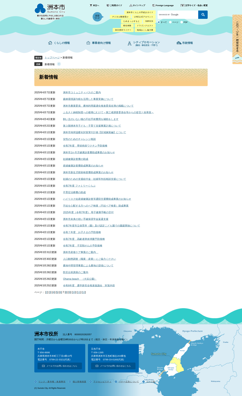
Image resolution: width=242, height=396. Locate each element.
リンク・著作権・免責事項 (52, 381)
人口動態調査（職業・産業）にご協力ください (89, 259)
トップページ (52, 57)
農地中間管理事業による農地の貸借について (88, 265)
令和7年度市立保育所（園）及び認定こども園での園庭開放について (101, 225)
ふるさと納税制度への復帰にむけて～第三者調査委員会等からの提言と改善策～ (108, 112)
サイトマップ (139, 5)
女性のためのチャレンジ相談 (79, 139)
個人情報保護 (79, 381)
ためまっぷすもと (131, 21)
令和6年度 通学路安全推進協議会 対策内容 (89, 285)
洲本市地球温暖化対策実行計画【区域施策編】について (94, 132)
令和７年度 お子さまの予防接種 (82, 232)
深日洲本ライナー (123, 30)
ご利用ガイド (116, 5)
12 (83, 292)
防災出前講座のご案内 (75, 272)
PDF (186, 22)
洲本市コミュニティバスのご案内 (82, 92)
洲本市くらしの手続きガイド (140, 12)
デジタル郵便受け (120, 17)
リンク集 (150, 381)
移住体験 (127, 26)
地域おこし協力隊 (145, 30)
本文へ (96, 5)
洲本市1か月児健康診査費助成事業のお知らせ (89, 152)
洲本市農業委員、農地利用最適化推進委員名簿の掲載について (98, 105)
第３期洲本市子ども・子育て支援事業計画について (92, 125)
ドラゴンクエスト (145, 26)
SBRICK (149, 21)
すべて (164, 22)
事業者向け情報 (101, 42)
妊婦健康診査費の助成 (75, 159)
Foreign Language (165, 5)
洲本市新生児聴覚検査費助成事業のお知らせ (88, 172)
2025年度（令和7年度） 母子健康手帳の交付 (88, 212)
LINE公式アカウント (143, 17)
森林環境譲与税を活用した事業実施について (88, 99)
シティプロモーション (146, 43)
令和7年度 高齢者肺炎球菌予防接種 (84, 239)
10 (73, 292)
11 (78, 292)
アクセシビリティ (102, 381)
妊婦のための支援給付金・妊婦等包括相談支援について (94, 179)
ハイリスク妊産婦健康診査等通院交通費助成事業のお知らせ (97, 199)
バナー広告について (129, 381)
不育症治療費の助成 (74, 192)
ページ (175, 22)
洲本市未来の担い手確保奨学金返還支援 (85, 219)
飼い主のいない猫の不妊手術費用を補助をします (90, 119)
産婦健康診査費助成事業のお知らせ (83, 165)
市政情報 (187, 42)
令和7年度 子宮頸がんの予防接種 (82, 245)
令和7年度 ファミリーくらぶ (79, 185)
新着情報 (50, 64)
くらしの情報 (62, 42)
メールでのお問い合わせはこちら (61, 366)
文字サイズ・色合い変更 (196, 5)
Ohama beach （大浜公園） (80, 279)
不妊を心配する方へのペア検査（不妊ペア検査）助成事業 (96, 205)
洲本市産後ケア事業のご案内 (80, 252)
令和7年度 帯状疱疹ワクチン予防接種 (85, 145)
